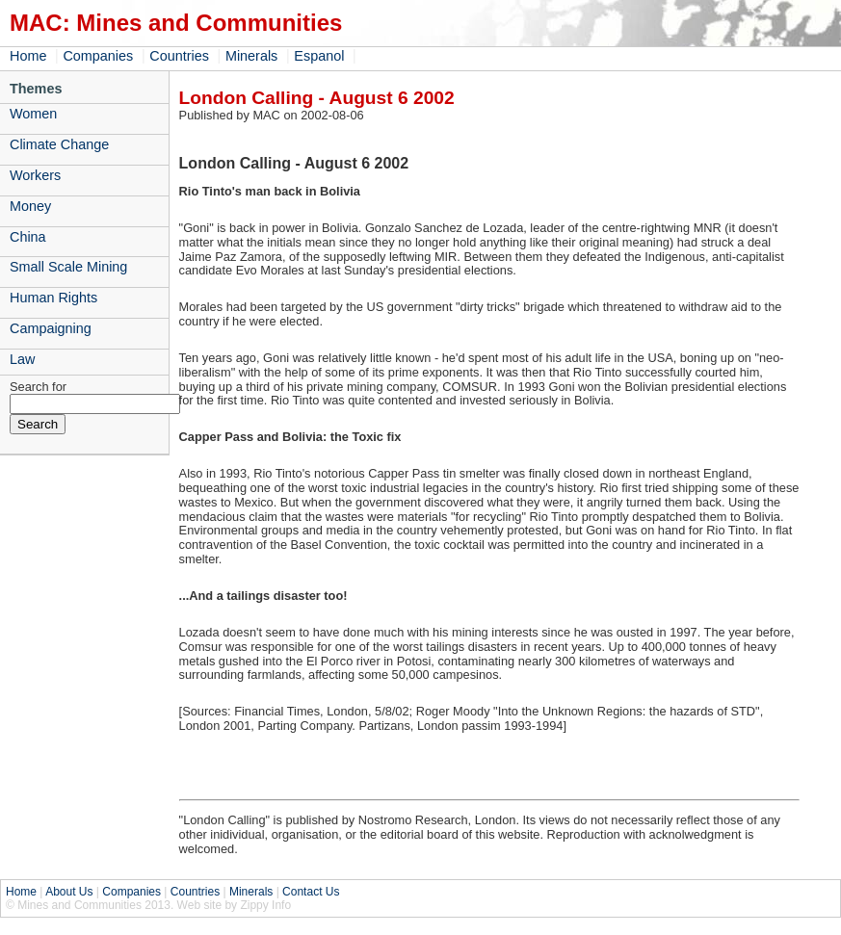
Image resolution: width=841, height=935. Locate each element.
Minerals (251, 56)
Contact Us (310, 891)
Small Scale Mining (68, 266)
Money (30, 206)
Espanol (319, 56)
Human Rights (53, 297)
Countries (179, 56)
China (28, 237)
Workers (35, 175)
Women (33, 113)
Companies (98, 56)
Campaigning (51, 328)
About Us (68, 891)
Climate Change (59, 144)
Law (22, 359)
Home (28, 56)
